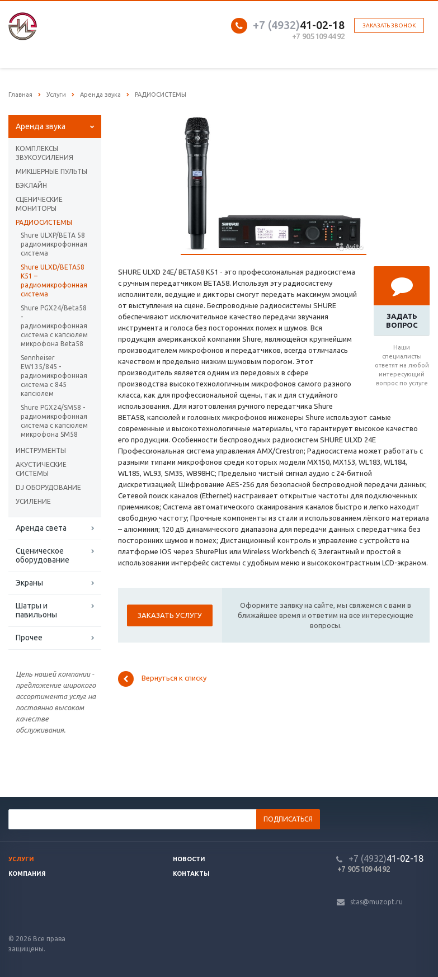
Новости (189, 859)
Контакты (191, 873)
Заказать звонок (389, 25)
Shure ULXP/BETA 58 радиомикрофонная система (54, 244)
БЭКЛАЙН (31, 185)
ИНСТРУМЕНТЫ (41, 450)
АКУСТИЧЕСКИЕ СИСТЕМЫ (41, 469)
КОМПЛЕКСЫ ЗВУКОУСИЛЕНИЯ (44, 153)
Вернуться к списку (162, 679)
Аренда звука (40, 126)
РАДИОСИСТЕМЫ (44, 222)
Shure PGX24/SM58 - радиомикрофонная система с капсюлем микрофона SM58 (54, 421)
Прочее (29, 637)
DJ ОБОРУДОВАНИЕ (48, 487)
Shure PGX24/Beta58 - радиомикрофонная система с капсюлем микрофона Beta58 (54, 325)
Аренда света (41, 527)
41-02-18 (299, 24)
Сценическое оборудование (42, 555)
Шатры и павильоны (36, 610)
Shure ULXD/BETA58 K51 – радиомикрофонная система (54, 280)
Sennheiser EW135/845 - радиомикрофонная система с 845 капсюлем (54, 375)
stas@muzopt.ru (376, 901)
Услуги (21, 859)
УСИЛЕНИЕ (33, 501)
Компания (27, 873)
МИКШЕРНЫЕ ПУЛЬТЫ (51, 171)
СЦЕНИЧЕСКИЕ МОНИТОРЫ (39, 204)
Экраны (29, 582)
